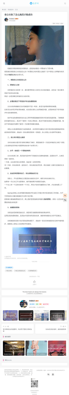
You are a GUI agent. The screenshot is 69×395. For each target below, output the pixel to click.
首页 (4, 9)
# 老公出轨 (9, 270)
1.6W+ (32, 304)
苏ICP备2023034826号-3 (58, 370)
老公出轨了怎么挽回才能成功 (18, 14)
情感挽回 (12, 18)
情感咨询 (10, 9)
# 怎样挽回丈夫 (32, 270)
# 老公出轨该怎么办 (20, 270)
